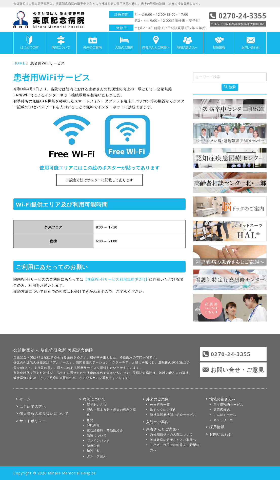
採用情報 (219, 43)
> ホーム (23, 399)
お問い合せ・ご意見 (237, 369)
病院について (60, 43)
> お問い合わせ (219, 434)
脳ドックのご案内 (163, 409)
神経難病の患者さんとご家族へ (173, 440)
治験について (97, 435)
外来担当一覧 (160, 404)
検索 (230, 87)
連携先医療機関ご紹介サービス (173, 415)
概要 (90, 420)
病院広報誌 (221, 409)
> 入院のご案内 (156, 421)
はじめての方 (29, 43)
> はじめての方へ (31, 406)
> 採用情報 (215, 426)
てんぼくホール (224, 415)
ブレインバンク (98, 440)
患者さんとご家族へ (155, 43)
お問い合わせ (250, 43)
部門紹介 (93, 425)
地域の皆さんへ (187, 43)
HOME (19, 63)
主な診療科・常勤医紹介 (105, 430)
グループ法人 (97, 456)
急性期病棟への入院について (171, 434)
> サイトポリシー (31, 420)
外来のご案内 (92, 43)
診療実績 (93, 446)
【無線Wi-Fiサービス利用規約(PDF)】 (116, 279)
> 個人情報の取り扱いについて (42, 413)
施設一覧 (93, 451)
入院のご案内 (124, 43)
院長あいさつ (97, 404)
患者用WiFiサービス (228, 404)
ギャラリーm (223, 420)
